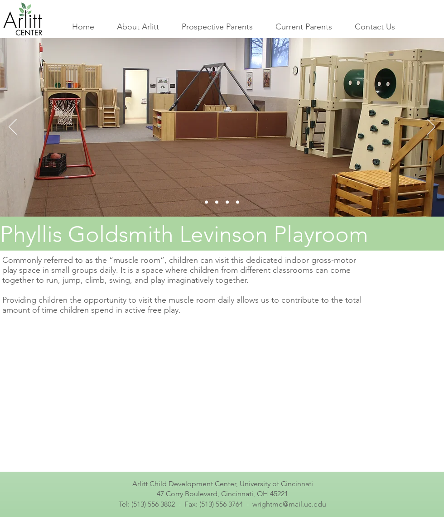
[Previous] (13, 127)
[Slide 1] (206, 202)
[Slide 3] (227, 202)
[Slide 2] (216, 202)
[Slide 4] (237, 202)
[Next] (431, 127)
